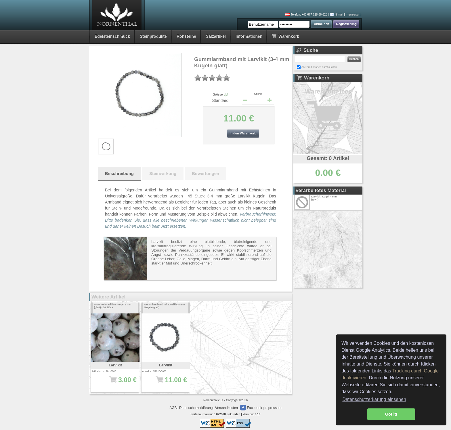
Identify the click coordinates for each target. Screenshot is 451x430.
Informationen (249, 36)
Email (339, 14)
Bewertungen (205, 173)
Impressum (353, 14)
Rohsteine (186, 36)
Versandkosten (226, 408)
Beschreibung (119, 173)
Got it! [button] (391, 414)
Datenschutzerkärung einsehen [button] (374, 399)
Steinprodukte (153, 36)
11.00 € (167, 382)
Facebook (251, 408)
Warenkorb (285, 36)
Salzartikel (216, 36)
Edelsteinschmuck (112, 36)
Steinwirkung (162, 173)
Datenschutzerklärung (196, 408)
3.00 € (117, 382)
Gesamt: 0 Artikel (328, 158)
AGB (173, 408)
